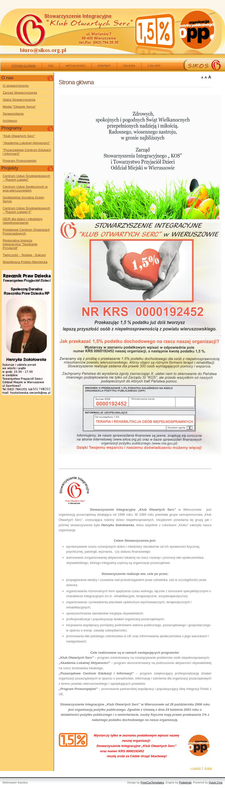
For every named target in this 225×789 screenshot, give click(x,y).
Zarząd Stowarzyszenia (20, 93)
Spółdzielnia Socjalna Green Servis (23, 199)
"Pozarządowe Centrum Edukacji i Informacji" (27, 152)
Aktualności (75, 65)
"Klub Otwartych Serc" (19, 136)
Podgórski (185, 782)
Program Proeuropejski (19, 161)
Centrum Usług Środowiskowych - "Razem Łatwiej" (26, 178)
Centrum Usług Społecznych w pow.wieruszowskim (25, 188)
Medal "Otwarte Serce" (19, 107)
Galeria (129, 65)
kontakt (104, 65)
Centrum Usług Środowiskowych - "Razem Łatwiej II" (26, 210)
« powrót (195, 768)
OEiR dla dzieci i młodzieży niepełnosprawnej (22, 221)
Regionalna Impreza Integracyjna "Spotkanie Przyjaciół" (20, 244)
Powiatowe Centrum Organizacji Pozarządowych (26, 231)
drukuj (208, 768)
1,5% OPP (154, 65)
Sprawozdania (13, 114)
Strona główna (23, 65)
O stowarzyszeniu (16, 86)
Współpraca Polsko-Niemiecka (25, 262)
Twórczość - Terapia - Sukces (24, 255)
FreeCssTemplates (152, 782)
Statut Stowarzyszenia (19, 100)
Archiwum (10, 121)
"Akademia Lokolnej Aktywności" (26, 143)
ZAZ (50, 65)
